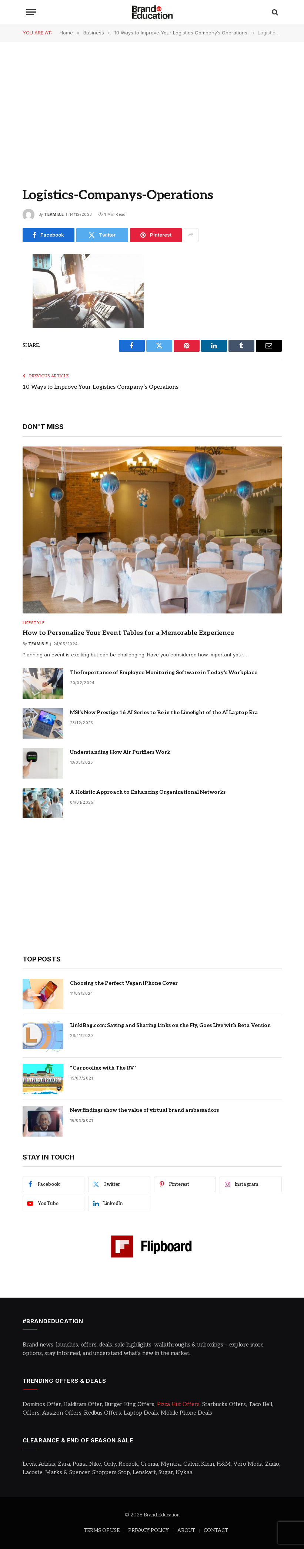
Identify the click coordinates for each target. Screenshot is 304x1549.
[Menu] (31, 12)
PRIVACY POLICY (148, 1530)
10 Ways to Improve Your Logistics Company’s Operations (100, 387)
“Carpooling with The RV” (103, 1068)
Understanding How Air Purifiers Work (120, 752)
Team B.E (53, 214)
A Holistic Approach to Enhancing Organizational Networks (148, 792)
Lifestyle (34, 622)
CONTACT (216, 1530)
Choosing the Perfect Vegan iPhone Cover (124, 983)
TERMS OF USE (102, 1530)
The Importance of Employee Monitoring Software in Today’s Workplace (163, 672)
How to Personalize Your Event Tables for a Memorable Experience (128, 633)
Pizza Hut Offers (178, 1404)
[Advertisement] (152, 108)
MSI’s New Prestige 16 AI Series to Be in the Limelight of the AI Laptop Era (164, 712)
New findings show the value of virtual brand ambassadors (144, 1110)
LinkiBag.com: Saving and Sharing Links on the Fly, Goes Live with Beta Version (170, 1025)
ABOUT (186, 1530)
